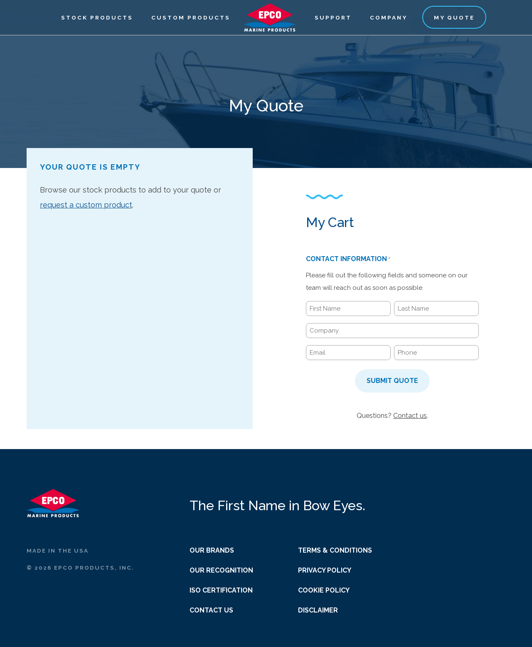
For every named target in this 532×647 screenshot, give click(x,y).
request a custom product (86, 204)
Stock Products (97, 17)
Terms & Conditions (335, 550)
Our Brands (212, 550)
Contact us (410, 416)
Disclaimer (318, 610)
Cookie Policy (324, 590)
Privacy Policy (324, 570)
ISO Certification (221, 590)
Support (333, 17)
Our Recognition (221, 570)
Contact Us (211, 610)
